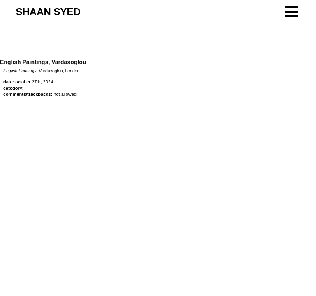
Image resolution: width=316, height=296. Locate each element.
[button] (291, 11)
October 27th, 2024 (34, 81)
